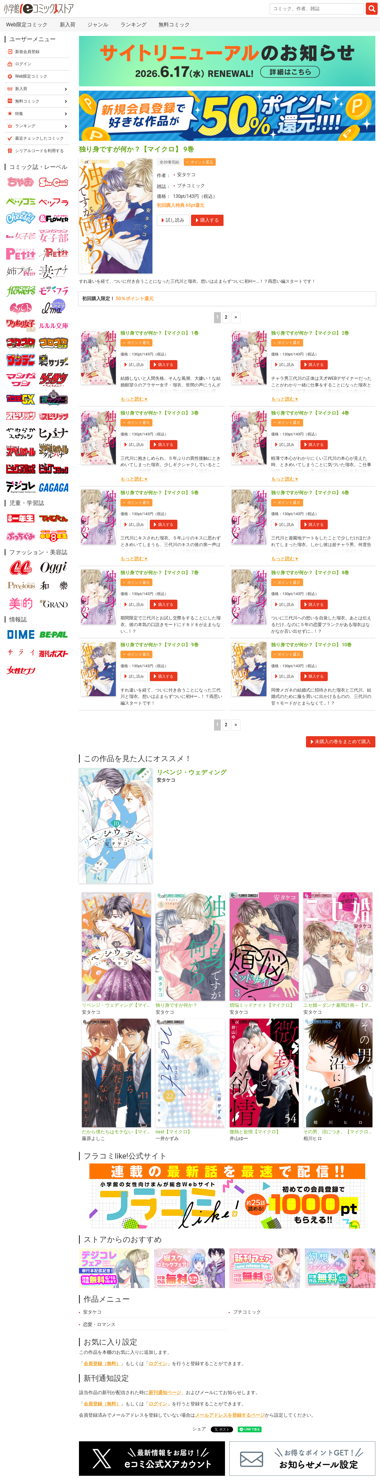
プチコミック (191, 185)
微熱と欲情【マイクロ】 (255, 1133)
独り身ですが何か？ (176, 1006)
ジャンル (97, 24)
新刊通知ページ (165, 1393)
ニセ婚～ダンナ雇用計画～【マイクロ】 (337, 1006)
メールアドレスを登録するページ (230, 1416)
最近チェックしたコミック (39, 138)
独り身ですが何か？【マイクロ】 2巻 (310, 333)
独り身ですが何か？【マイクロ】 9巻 (159, 645)
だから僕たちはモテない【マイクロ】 (116, 1133)
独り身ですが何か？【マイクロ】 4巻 (310, 413)
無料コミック (174, 24)
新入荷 (67, 24)
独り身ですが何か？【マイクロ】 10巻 (311, 645)
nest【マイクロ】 (174, 1133)
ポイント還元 (201, 162)
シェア (199, 1430)
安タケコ (186, 174)
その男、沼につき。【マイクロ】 (337, 1133)
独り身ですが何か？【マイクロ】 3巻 (159, 413)
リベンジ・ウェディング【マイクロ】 (116, 1006)
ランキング (133, 24)
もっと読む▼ (134, 399)
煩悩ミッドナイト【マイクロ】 (262, 1006)
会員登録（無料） (102, 1365)
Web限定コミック (27, 24)
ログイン (158, 1365)
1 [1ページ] (217, 317)
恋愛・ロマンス (99, 1326)
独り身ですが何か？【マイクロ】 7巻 (159, 573)
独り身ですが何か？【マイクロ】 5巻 (159, 493)
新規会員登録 (27, 51)
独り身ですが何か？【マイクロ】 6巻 (310, 493)
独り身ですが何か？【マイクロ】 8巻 (310, 573)
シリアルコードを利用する (39, 150)
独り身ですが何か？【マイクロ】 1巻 (159, 333)
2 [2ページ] (226, 317)
